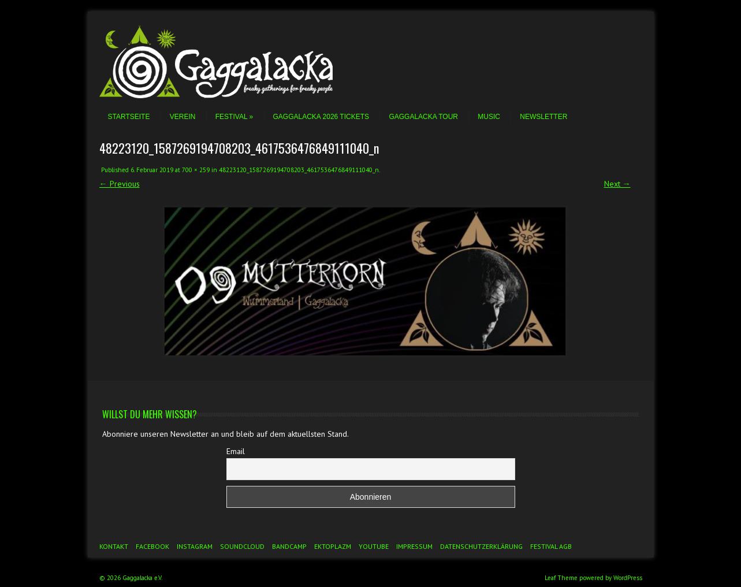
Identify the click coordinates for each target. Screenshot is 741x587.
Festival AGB (551, 546)
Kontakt (113, 546)
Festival (234, 117)
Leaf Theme (561, 578)
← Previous (119, 184)
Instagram (195, 546)
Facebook (152, 546)
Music (489, 117)
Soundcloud (242, 546)
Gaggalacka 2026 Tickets (321, 117)
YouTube (374, 546)
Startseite (129, 117)
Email (235, 451)
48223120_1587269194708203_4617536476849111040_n (299, 170)
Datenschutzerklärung (481, 546)
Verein (183, 117)
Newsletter (543, 117)
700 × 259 (196, 170)
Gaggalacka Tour (423, 117)
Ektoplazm (332, 546)
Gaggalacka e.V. (142, 578)
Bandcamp (289, 546)
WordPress (627, 578)
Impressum (414, 546)
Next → (617, 184)
